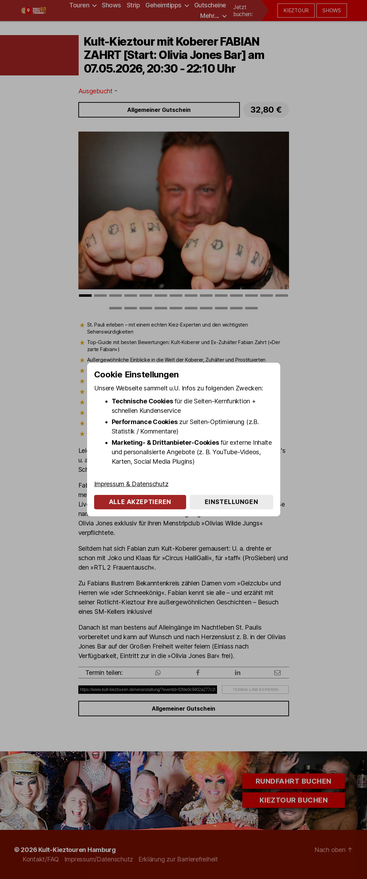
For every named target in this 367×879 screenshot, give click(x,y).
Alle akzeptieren (140, 501)
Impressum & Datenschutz (131, 484)
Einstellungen (231, 501)
